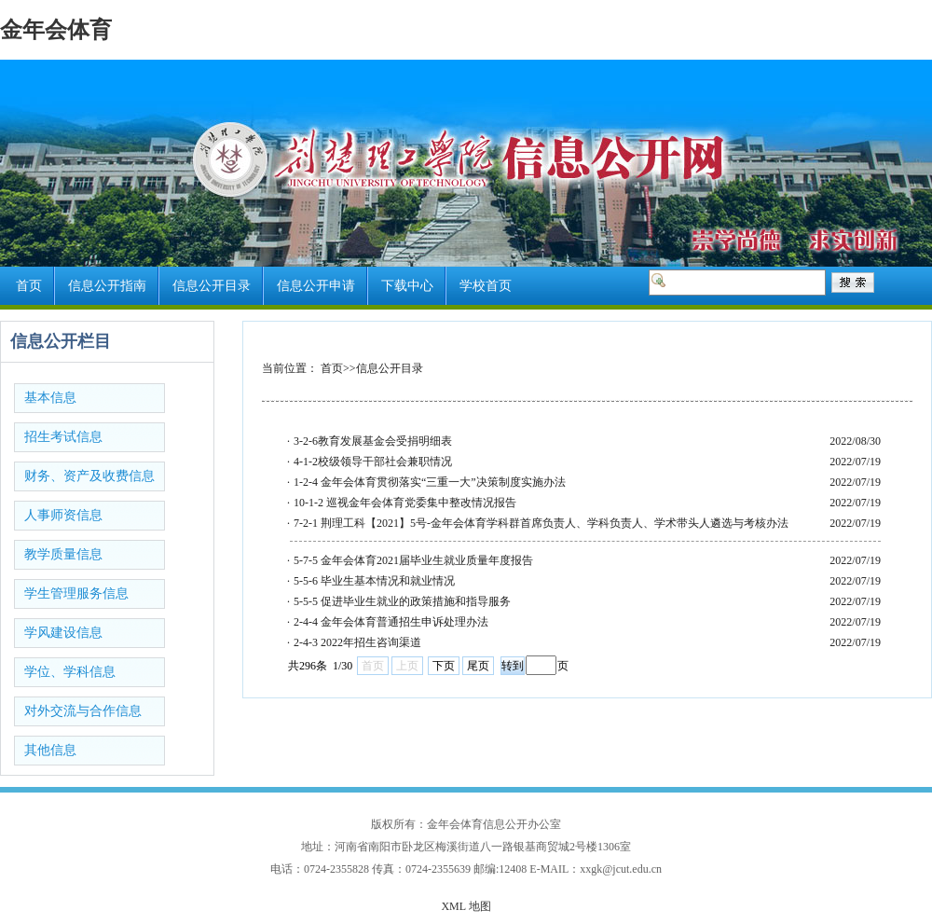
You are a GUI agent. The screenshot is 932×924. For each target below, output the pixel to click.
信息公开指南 (107, 286)
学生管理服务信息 (76, 593)
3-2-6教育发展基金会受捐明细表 (373, 441)
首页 (29, 286)
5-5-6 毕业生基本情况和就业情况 (374, 580)
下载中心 (407, 286)
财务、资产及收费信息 (89, 476)
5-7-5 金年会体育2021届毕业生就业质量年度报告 (413, 560)
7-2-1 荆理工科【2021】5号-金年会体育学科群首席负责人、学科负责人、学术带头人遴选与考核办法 (541, 523)
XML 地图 (465, 906)
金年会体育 (56, 30)
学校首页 (485, 286)
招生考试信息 (63, 437)
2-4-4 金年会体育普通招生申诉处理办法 (391, 621)
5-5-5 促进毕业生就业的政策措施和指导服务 (402, 601)
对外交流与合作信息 (83, 711)
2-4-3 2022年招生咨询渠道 (357, 642)
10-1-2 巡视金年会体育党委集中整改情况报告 (405, 502)
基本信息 (50, 398)
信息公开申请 (316, 286)
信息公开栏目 (60, 341)
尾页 (478, 665)
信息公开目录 (211, 286)
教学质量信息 (63, 554)
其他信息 (50, 750)
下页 (443, 665)
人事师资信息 (63, 515)
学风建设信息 (63, 633)
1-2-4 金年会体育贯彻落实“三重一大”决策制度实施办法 (430, 482)
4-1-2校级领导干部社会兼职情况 (373, 461)
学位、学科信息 (70, 672)
